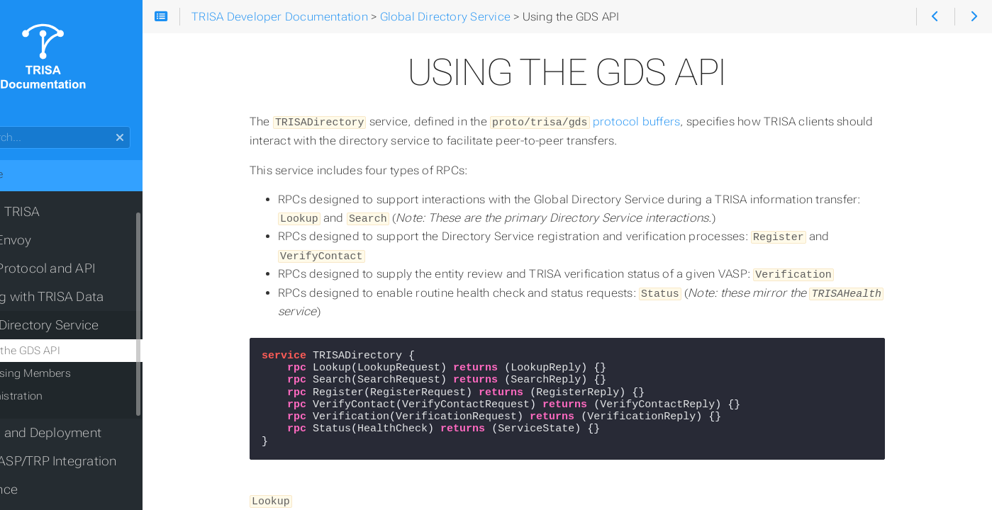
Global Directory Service (81, 325)
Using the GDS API (68, 350)
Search (12, 126)
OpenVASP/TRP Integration (90, 461)
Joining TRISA (52, 212)
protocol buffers (620, 121)
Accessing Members (74, 373)
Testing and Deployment (83, 433)
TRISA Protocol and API (80, 268)
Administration (59, 396)
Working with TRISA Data (84, 297)
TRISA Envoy (48, 240)
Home (34, 174)
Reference (41, 489)
